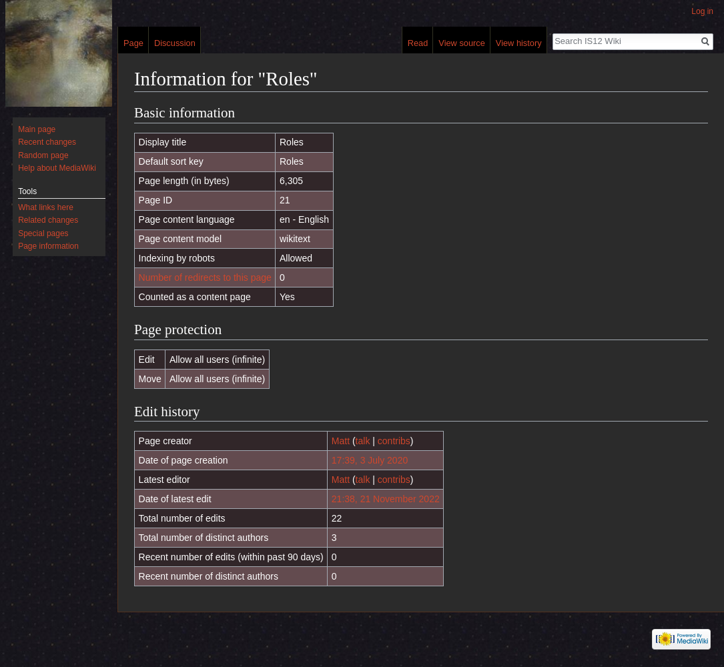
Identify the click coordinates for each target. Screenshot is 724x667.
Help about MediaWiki (57, 168)
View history (519, 43)
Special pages (43, 233)
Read (418, 43)
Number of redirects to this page (205, 277)
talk (363, 441)
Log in (702, 11)
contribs (394, 441)
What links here (45, 207)
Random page (43, 155)
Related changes (48, 220)
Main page (36, 129)
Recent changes (47, 142)
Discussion (175, 43)
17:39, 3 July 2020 (370, 460)
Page (133, 43)
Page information (48, 246)
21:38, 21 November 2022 (386, 499)
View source (461, 43)
